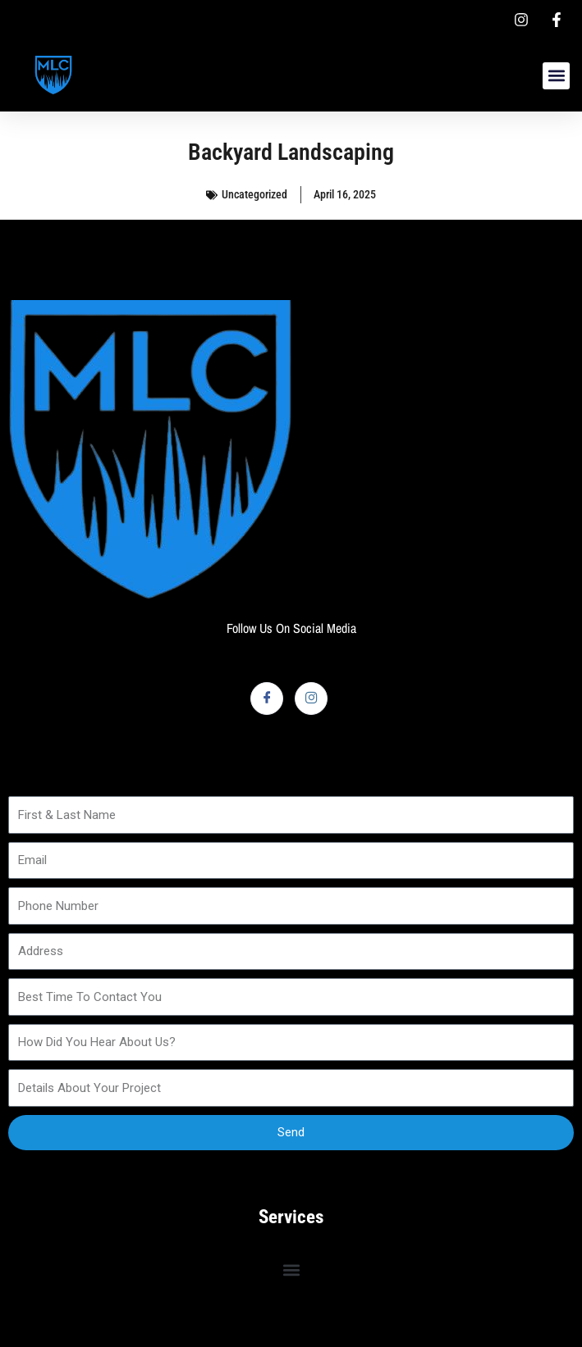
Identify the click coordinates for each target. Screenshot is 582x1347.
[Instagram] (311, 698)
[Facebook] (266, 698)
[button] (556, 75)
